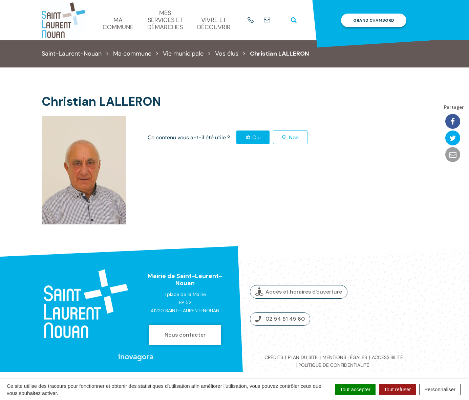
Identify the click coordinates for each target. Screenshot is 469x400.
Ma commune (118, 23)
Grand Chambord (373, 20)
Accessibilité (387, 357)
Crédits (273, 357)
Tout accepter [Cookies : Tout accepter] (355, 389)
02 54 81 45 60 (280, 318)
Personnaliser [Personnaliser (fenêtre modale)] (439, 389)
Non (294, 137)
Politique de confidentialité (333, 365)
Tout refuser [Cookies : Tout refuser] (397, 389)
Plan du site (303, 357)
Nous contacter (185, 334)
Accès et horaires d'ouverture (298, 292)
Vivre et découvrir (214, 23)
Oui (256, 137)
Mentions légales (344, 357)
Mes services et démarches (165, 20)
